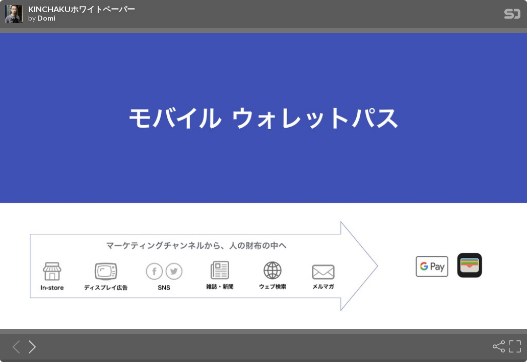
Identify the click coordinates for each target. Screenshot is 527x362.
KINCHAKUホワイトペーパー (81, 9)
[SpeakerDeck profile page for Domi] (14, 14)
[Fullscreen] (514, 346)
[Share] (498, 346)
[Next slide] (29, 346)
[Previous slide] (13, 346)
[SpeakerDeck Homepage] (512, 16)
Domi (46, 18)
